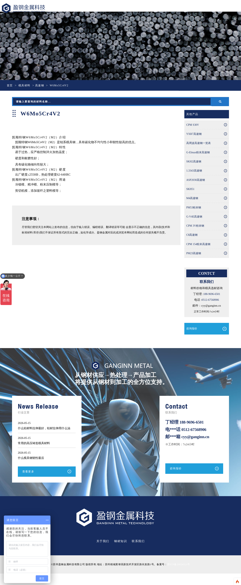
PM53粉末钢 (194, 214)
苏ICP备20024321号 (178, 576)
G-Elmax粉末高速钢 (199, 155)
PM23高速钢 (194, 263)
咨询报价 (192, 339)
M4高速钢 (192, 204)
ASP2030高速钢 (196, 184)
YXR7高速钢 (194, 135)
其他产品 (192, 114)
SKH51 (190, 194)
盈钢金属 (28, 8)
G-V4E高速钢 (194, 224)
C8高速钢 (192, 244)
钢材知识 (120, 552)
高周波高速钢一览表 (199, 145)
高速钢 (41, 85)
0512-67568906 (210, 310)
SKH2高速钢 (194, 164)
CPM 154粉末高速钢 (199, 254)
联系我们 (138, 552)
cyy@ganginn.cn (196, 447)
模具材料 (25, 85)
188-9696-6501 (212, 305)
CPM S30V (193, 125)
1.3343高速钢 (194, 174)
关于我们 (102, 552)
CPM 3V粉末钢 (195, 234)
